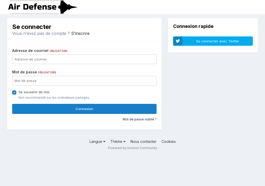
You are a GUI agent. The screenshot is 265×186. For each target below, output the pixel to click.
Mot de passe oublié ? (140, 119)
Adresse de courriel (40, 50)
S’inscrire (80, 33)
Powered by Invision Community (132, 148)
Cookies (168, 141)
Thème (118, 141)
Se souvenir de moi (33, 92)
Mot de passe (34, 72)
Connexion (84, 109)
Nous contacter (143, 141)
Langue (97, 141)
